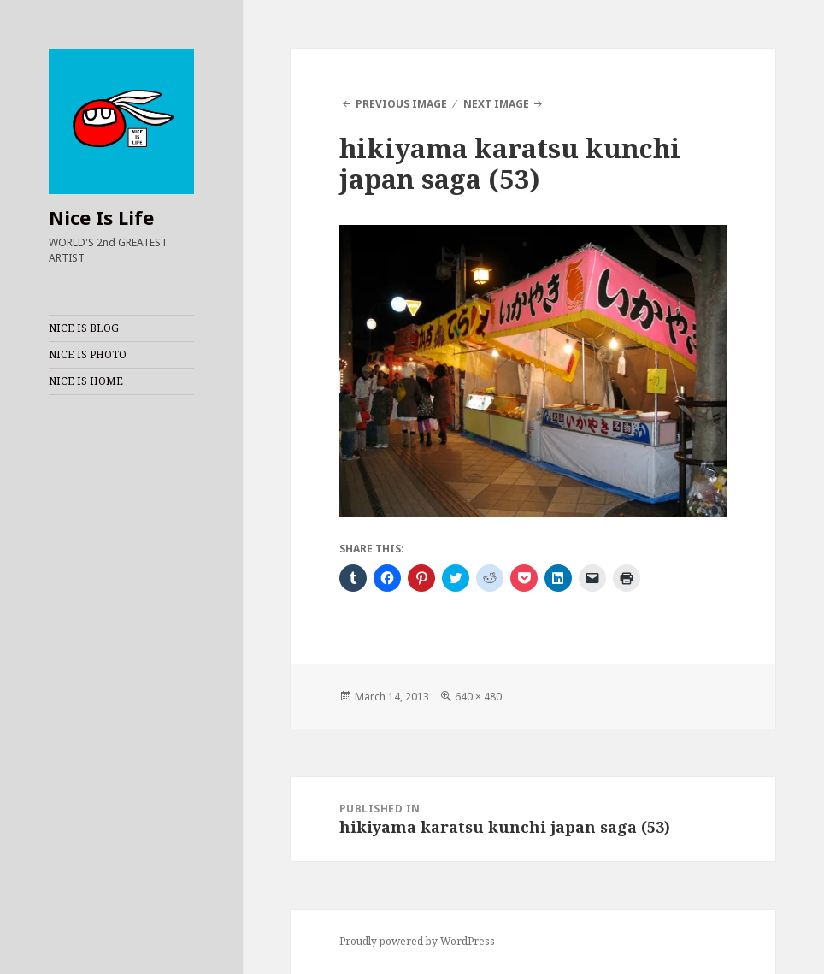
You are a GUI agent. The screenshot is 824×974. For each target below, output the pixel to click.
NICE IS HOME (86, 381)
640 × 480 (478, 696)
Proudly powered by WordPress (417, 941)
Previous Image (401, 104)
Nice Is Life (101, 217)
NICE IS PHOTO (88, 354)
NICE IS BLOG (84, 328)
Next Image (496, 104)
